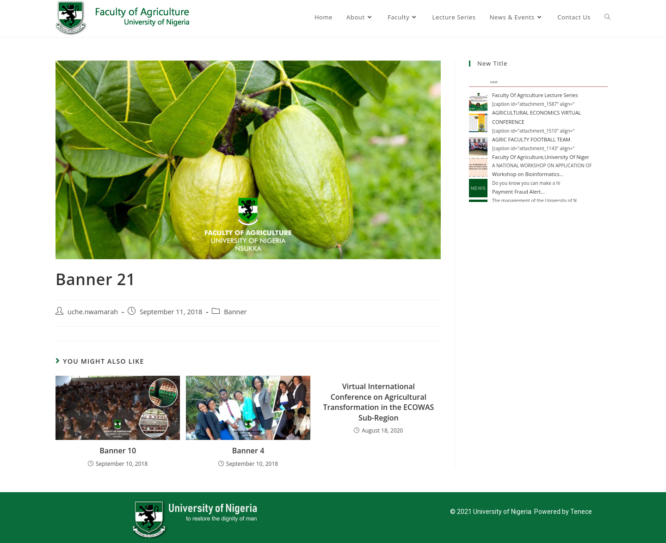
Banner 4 (248, 450)
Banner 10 (117, 450)
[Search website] (607, 17)
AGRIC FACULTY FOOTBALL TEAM (531, 139)
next (494, 81)
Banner (235, 311)
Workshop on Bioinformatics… (527, 174)
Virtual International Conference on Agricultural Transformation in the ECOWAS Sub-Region (378, 401)
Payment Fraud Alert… (518, 191)
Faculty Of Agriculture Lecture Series (535, 95)
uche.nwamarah (93, 311)
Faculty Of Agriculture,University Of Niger (540, 156)
